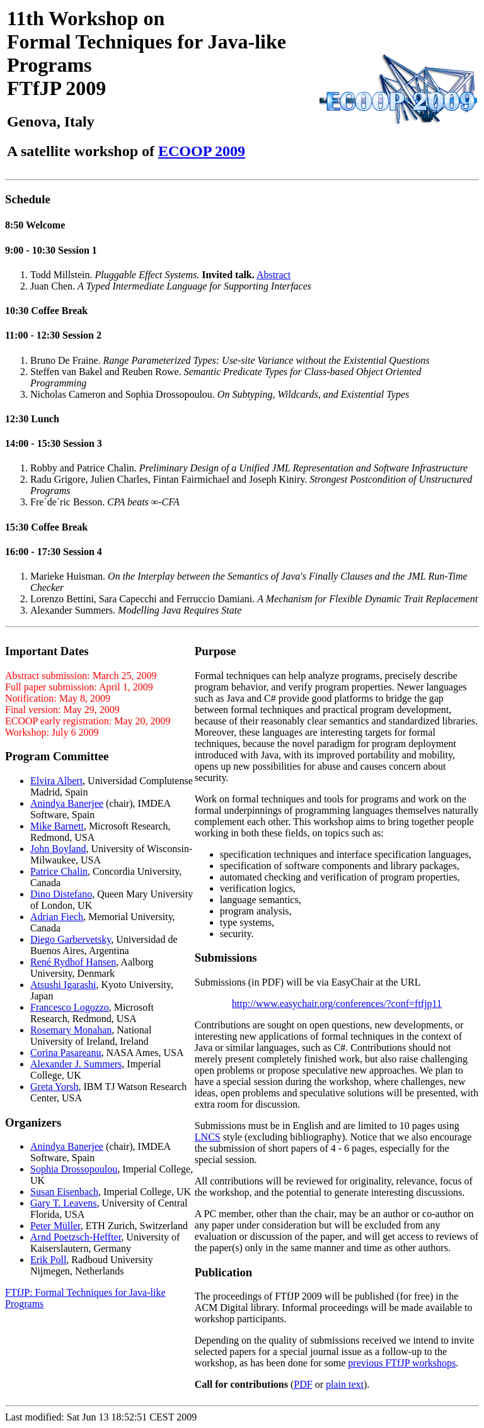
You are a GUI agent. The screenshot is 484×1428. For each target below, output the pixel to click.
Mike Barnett (57, 826)
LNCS (208, 1137)
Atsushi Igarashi (63, 984)
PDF (303, 1384)
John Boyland (58, 848)
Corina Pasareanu (65, 1052)
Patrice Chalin (59, 871)
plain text (345, 1384)
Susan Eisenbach (64, 1191)
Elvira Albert (56, 780)
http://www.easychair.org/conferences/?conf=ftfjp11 (337, 1003)
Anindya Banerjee (66, 803)
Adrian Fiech (56, 916)
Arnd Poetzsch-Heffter (75, 1237)
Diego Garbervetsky (70, 939)
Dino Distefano (61, 894)
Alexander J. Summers (76, 1064)
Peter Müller (55, 1225)
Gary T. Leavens (63, 1203)
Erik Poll (48, 1259)
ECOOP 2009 (201, 151)
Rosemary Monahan (71, 1030)
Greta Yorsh (54, 1086)
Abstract (273, 274)
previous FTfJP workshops (402, 1363)
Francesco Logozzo (69, 1007)
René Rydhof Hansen (73, 962)
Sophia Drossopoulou (73, 1169)
